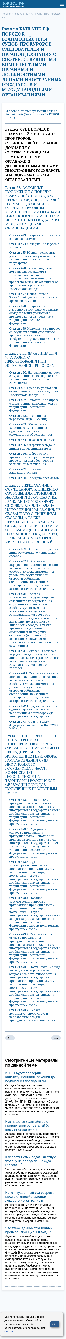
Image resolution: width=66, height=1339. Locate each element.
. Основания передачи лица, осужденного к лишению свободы (34, 552)
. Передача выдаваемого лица (25, 471)
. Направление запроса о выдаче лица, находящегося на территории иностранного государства (34, 378)
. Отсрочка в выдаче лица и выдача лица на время (32, 446)
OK (54, 1324)
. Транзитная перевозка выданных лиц (28, 417)
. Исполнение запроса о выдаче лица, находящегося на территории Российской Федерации (34, 405)
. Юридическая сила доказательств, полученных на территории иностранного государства (32, 258)
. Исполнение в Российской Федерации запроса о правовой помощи (34, 297)
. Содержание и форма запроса (34, 245)
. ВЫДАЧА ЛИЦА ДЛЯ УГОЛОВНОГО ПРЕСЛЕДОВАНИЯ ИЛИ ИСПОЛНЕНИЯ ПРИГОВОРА (31, 359)
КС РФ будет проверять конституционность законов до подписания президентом (30, 1077)
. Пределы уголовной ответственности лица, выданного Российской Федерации (34, 391)
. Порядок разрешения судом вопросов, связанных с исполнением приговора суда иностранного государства (34, 711)
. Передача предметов (34, 478)
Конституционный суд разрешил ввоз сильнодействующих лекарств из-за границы (30, 1196)
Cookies (9, 1331)
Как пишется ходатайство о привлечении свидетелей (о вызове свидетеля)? (27, 1125)
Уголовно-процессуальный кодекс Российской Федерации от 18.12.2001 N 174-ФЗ (32, 114)
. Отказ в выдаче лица (33, 440)
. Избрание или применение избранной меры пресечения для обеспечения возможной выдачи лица (31, 459)
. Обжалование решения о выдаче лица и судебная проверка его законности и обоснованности (31, 429)
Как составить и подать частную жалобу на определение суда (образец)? (30, 1161)
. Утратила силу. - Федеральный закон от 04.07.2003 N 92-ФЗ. (34, 725)
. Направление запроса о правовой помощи (34, 237)
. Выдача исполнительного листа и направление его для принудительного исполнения (32, 1015)
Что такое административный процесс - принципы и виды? (29, 1230)
